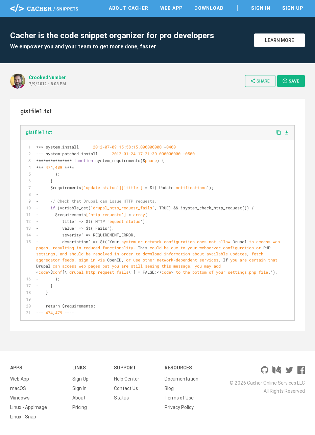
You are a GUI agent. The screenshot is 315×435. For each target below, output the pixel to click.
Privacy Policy (179, 407)
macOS (18, 388)
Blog (169, 388)
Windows (19, 398)
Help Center (126, 379)
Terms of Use (179, 398)
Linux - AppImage (28, 407)
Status (121, 398)
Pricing (79, 407)
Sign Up (292, 8)
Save (290, 81)
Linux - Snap (23, 417)
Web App (171, 8)
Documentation (181, 379)
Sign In (260, 8)
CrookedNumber (47, 77)
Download (209, 8)
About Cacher (128, 8)
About (79, 398)
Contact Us (126, 388)
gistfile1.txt (39, 132)
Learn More (279, 40)
